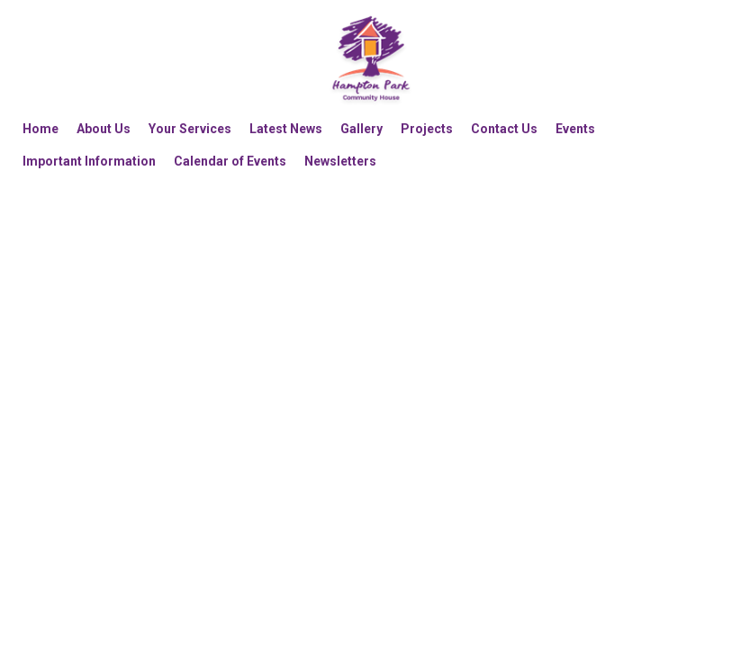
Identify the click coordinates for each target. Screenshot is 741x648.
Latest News (285, 129)
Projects (427, 129)
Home (41, 129)
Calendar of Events (230, 161)
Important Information (89, 161)
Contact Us (504, 129)
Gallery (361, 129)
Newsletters (340, 161)
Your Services (190, 129)
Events (575, 129)
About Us (104, 129)
